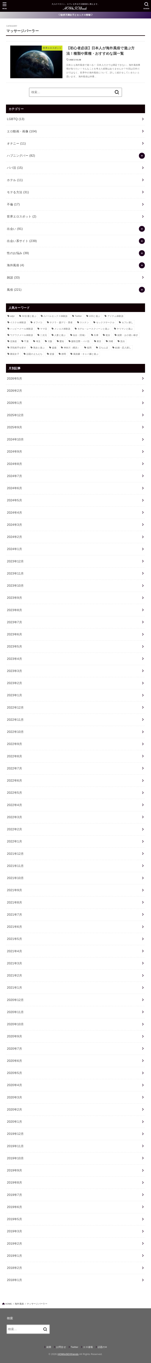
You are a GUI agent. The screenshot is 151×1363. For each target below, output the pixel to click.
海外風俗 (15, 265)
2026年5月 (14, 378)
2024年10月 (15, 439)
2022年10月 (15, 731)
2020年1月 (14, 1121)
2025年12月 (15, 415)
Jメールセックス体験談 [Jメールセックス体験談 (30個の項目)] (55, 316)
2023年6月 (14, 634)
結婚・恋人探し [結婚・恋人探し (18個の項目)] (123, 347)
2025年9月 (14, 427)
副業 (48, 1347)
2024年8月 (14, 463)
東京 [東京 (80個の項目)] (99, 341)
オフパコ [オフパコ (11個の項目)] (38, 322)
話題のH (102, 1347)
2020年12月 (15, 1000)
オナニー (16, 143)
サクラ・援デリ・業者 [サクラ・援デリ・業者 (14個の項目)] (61, 322)
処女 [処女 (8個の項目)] (108, 335)
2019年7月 (14, 1194)
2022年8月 (14, 756)
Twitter (74, 1347)
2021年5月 (14, 938)
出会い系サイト (22, 241)
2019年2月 (14, 1243)
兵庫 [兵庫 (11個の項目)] (96, 335)
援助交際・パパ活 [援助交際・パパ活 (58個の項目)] (80, 341)
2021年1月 (14, 987)
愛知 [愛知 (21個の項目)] (61, 341)
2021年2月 (14, 975)
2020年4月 (14, 1085)
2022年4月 (14, 805)
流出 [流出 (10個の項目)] (122, 341)
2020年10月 (15, 1024)
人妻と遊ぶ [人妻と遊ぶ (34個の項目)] (60, 335)
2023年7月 (14, 622)
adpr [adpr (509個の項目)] (12, 316)
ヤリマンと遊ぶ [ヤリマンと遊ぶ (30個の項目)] (125, 328)
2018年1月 (14, 1280)
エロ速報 (88, 1347)
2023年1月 (14, 695)
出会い (15, 228)
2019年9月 (14, 1170)
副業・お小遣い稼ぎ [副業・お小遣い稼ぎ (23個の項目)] (127, 335)
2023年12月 (15, 561)
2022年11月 (15, 719)
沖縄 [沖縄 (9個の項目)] (110, 341)
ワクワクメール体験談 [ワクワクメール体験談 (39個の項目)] (21, 335)
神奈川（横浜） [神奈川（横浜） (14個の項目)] (72, 347)
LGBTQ (15, 119)
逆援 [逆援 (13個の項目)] (52, 354)
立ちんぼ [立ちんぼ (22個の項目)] (103, 347)
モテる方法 (18, 192)
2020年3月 (14, 1097)
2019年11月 (15, 1146)
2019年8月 (14, 1182)
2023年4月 (14, 658)
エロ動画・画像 (22, 131)
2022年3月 (14, 817)
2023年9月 (14, 597)
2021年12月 (15, 853)
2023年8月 (14, 610)
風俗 (14, 289)
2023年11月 (15, 573)
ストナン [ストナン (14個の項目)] (84, 322)
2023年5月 (14, 646)
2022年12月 (15, 707)
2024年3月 (14, 524)
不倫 (13, 204)
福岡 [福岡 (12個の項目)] (89, 347)
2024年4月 (14, 512)
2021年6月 (14, 926)
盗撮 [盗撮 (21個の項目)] (54, 347)
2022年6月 (14, 780)
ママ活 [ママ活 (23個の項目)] (43, 328)
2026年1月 (14, 402)
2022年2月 (14, 829)
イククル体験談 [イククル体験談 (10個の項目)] (18, 322)
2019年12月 (15, 1133)
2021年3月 (14, 963)
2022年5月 (14, 792)
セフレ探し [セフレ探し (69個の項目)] (127, 322)
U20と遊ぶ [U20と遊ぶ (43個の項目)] (94, 316)
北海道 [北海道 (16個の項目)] (13, 341)
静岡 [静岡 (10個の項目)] (64, 354)
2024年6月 (14, 488)
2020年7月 (14, 1048)
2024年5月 (14, 500)
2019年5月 (14, 1219)
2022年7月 (14, 768)
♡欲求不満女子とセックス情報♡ (75, 15)
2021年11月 (15, 865)
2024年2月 (14, 536)
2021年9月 (14, 890)
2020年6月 (14, 1060)
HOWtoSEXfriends (68, 1354)
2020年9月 (14, 1036)
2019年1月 (14, 1255)
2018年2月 (14, 1267)
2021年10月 (15, 878)
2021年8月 (14, 902)
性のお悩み (18, 253)
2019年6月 (14, 1207)
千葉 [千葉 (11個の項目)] (26, 341)
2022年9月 (14, 744)
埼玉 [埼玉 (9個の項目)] (38, 341)
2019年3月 (14, 1231)
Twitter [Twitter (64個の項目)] (78, 316)
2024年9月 (14, 451)
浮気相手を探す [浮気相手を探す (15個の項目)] (18, 347)
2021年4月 (14, 951)
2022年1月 (14, 841)
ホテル (15, 180)
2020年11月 (15, 1012)
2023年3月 (14, 671)
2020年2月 (14, 1109)
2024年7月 (14, 476)
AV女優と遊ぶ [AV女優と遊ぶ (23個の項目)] (29, 316)
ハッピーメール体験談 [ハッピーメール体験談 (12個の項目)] (21, 328)
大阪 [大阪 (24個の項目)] (50, 341)
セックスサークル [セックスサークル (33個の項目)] (105, 322)
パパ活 (15, 167)
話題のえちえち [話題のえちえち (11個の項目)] (34, 354)
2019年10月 (15, 1158)
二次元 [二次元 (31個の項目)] (43, 335)
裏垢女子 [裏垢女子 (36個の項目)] (14, 354)
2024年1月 (14, 549)
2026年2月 (14, 390)
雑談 (13, 277)
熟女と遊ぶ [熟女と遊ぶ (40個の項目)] (39, 347)
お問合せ (61, 1347)
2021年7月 (14, 914)
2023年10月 (15, 585)
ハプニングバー (21, 155)
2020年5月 (14, 1073)
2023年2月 (14, 683)
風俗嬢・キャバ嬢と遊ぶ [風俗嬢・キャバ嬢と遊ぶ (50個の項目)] (85, 354)
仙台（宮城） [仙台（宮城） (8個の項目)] (80, 335)
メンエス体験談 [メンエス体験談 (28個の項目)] (62, 328)
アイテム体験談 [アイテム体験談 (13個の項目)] (115, 316)
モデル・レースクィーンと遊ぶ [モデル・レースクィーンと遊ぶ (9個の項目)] (94, 328)
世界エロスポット (21, 216)
